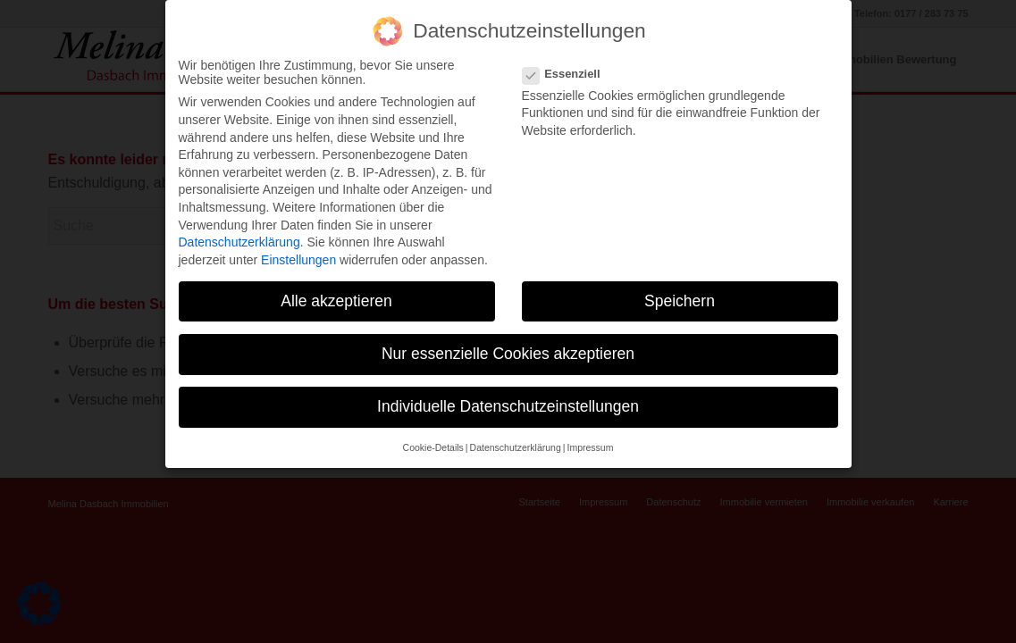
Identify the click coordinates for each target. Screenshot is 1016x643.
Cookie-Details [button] (433, 431)
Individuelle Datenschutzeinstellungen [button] (508, 390)
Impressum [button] (590, 431)
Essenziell (569, 57)
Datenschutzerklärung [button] (515, 431)
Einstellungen (298, 244)
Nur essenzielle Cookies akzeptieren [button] (508, 338)
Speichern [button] (679, 285)
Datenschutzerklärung (239, 226)
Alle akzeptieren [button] (336, 285)
